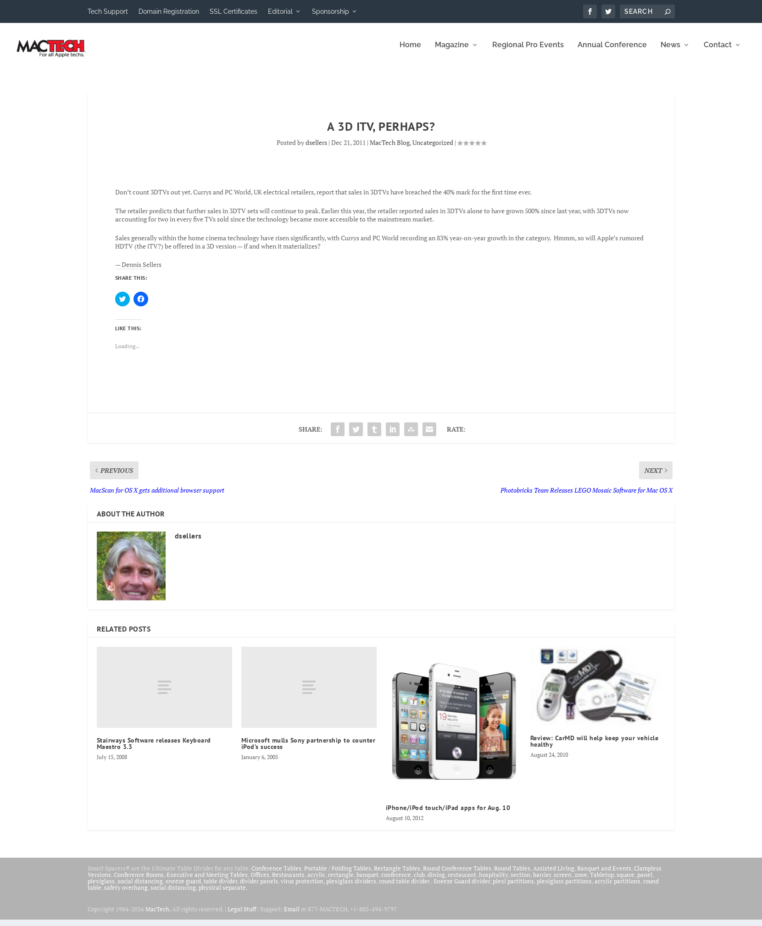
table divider (220, 887)
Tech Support (108, 11)
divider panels (259, 887)
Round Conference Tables (457, 875)
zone (580, 881)
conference (396, 881)
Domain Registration (169, 11)
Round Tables (512, 875)
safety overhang (126, 894)
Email (292, 915)
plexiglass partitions (564, 887)
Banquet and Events (604, 875)
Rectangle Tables (397, 875)
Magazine (452, 51)
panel (644, 881)
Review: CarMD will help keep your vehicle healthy (594, 747)
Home (410, 51)
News (670, 51)
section (520, 881)
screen (563, 881)
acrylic (316, 881)
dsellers (316, 148)
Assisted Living (553, 875)
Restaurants (288, 881)
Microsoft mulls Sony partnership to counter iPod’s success (308, 750)
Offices (259, 881)
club (419, 881)
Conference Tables (276, 875)
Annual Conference (612, 51)
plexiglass (101, 887)
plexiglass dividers (351, 887)
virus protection (302, 887)
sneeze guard (183, 887)
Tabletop (602, 881)
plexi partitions (513, 887)
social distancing (140, 887)
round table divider (405, 887)
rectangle (341, 881)
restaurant (462, 881)
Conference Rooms (139, 881)
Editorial (280, 11)
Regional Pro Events (528, 51)
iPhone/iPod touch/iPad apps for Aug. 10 (448, 814)
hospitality (493, 881)
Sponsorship (330, 11)
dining (436, 881)
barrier (542, 881)
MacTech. (158, 915)
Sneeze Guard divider (462, 887)
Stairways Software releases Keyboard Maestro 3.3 (154, 750)
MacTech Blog (390, 148)
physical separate (222, 894)
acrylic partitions (617, 887)
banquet (367, 881)
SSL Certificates (233, 11)
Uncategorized (432, 148)
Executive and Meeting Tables (207, 881)
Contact (718, 51)
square (625, 881)
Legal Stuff (242, 915)
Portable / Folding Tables (337, 875)
